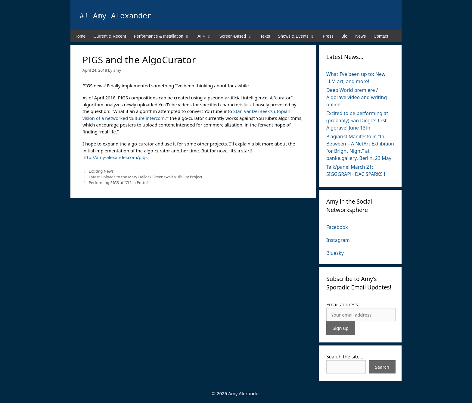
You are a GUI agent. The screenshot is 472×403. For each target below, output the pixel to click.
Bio (344, 36)
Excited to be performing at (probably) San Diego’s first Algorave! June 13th (357, 120)
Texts (265, 36)
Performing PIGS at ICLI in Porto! (118, 182)
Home (79, 36)
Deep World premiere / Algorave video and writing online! (356, 97)
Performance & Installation (164, 36)
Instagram (338, 240)
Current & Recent (109, 36)
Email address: (342, 304)
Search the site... (344, 356)
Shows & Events (298, 36)
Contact (381, 36)
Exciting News (101, 171)
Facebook (337, 227)
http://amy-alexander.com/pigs (115, 157)
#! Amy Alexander (115, 16)
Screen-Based (237, 36)
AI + (206, 36)
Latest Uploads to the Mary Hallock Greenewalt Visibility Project (146, 177)
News (360, 36)
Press (328, 36)
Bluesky (335, 253)
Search (382, 367)
